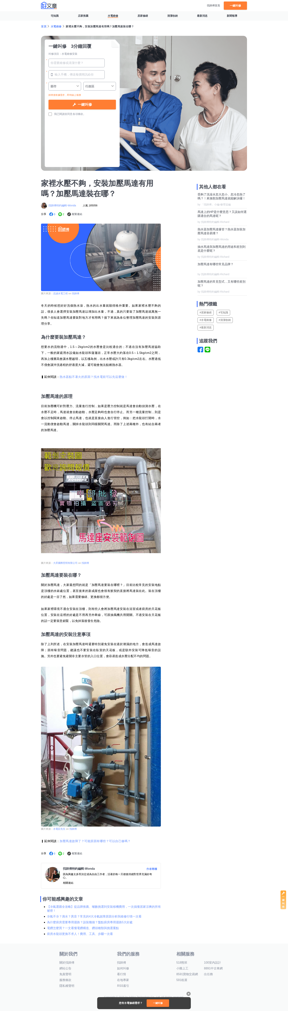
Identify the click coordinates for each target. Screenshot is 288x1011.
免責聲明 (65, 974)
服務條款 (65, 980)
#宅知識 (223, 312)
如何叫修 (123, 968)
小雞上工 (182, 968)
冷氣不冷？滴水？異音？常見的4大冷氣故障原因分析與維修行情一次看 (94, 916)
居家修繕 (142, 15)
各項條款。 (79, 113)
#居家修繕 (206, 312)
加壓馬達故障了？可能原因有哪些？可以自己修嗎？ (95, 841)
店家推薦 (83, 15)
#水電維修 (206, 319)
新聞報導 (232, 15)
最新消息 (202, 15)
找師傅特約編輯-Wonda (62, 205)
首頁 (43, 26)
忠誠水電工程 (60, 293)
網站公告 (65, 968)
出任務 (208, 974)
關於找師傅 (66, 962)
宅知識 (55, 15)
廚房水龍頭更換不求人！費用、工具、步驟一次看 (80, 933)
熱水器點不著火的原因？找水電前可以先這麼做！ (94, 376)
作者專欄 (151, 868)
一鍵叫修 (235, 5)
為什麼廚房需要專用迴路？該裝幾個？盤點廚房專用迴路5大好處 (90, 922)
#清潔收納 (225, 319)
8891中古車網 (213, 968)
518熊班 (181, 962)
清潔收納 (172, 15)
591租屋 (181, 980)
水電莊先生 (59, 829)
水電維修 (113, 15)
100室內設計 (212, 962)
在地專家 (123, 980)
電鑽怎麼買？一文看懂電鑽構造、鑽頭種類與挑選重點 (83, 928)
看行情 (121, 974)
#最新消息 (206, 327)
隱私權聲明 (66, 985)
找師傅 (75, 293)
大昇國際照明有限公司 (65, 563)
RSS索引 (123, 985)
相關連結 (68, 882)
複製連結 (77, 214)
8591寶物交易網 (187, 974)
